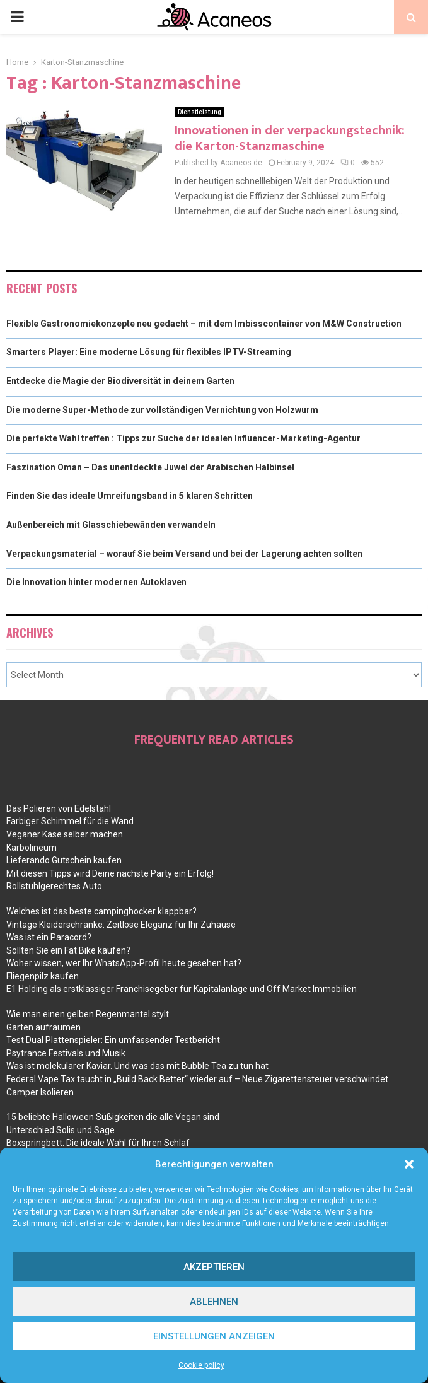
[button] (409, 1164)
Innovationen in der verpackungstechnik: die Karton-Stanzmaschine (290, 138)
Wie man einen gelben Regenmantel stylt (87, 1014)
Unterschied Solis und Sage (60, 1130)
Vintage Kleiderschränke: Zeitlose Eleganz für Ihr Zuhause (121, 924)
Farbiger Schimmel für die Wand (70, 821)
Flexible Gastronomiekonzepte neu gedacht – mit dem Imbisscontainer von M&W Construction (204, 323)
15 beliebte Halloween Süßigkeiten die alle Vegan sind (112, 1117)
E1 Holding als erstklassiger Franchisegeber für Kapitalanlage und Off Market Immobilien (181, 989)
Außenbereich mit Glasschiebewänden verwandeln (111, 525)
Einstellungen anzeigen (214, 1336)
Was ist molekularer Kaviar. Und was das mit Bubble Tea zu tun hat (137, 1066)
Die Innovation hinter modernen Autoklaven (96, 582)
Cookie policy (201, 1365)
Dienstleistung (199, 111)
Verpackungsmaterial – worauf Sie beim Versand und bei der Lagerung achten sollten (184, 554)
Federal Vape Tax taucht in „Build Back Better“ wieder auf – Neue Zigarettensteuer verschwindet (197, 1079)
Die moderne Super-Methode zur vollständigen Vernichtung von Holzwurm (162, 410)
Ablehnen (214, 1301)
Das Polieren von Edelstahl (58, 808)
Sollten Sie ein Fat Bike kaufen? (68, 950)
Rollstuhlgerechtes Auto (54, 886)
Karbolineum (31, 848)
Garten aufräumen (43, 1027)
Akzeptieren (214, 1267)
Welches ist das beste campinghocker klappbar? (101, 911)
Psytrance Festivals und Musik (65, 1053)
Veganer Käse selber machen (64, 834)
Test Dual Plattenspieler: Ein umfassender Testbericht (113, 1040)
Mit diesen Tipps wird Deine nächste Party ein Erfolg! (110, 873)
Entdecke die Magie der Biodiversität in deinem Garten (120, 381)
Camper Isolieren (40, 1092)
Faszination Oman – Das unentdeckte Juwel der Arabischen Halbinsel (150, 467)
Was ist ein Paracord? (48, 937)
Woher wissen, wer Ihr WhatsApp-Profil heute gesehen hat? (123, 963)
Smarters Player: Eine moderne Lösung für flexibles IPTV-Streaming (148, 352)
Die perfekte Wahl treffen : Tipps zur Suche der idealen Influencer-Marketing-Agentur (183, 438)
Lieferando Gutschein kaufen (64, 860)
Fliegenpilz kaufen (42, 976)
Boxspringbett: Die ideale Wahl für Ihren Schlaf (98, 1143)
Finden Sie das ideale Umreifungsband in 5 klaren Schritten (129, 496)
